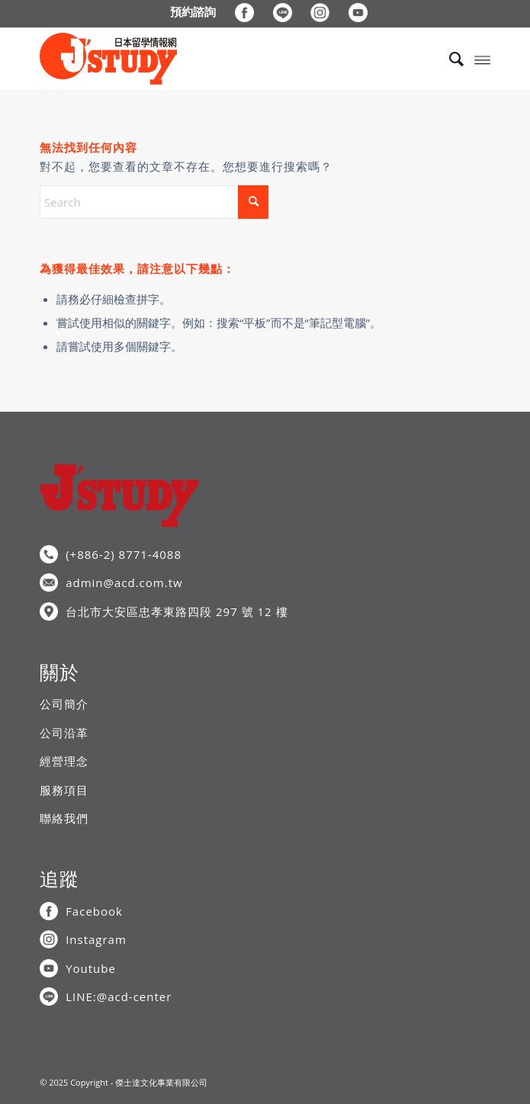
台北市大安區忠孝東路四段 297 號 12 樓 (176, 611)
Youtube (91, 968)
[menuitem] (193, 11)
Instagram (96, 939)
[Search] (449, 58)
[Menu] (482, 58)
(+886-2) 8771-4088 (123, 554)
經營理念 (64, 761)
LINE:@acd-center (119, 996)
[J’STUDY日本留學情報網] (220, 58)
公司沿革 (64, 732)
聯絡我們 (64, 818)
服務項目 (64, 790)
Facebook (94, 911)
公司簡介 (64, 703)
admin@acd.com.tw (124, 582)
